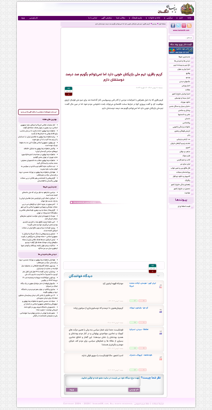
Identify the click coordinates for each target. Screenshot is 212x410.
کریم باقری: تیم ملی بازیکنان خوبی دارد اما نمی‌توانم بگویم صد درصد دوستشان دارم (122, 24)
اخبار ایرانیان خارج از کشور (182, 94)
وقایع (189, 73)
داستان (189, 118)
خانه (189, 18)
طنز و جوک (187, 156)
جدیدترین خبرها (186, 57)
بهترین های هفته (49, 119)
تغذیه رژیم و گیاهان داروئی (182, 143)
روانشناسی (188, 123)
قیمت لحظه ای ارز (185, 206)
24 (135, 348)
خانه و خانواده (153, 18)
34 (135, 322)
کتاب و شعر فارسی (185, 160)
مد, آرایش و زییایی (185, 139)
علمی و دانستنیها (185, 114)
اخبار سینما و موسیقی (184, 98)
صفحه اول (162, 24)
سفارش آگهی (106, 18)
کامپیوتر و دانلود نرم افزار (183, 176)
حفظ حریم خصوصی (141, 403)
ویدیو (154, 24)
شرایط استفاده (158, 403)
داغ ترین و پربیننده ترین (183, 65)
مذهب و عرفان (186, 151)
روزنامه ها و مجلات (184, 172)
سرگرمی (168, 18)
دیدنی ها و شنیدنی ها (183, 61)
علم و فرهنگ (135, 18)
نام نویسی (33, 18)
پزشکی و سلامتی (185, 110)
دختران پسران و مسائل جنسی (181, 106)
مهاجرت (189, 193)
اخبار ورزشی (187, 86)
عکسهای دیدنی (186, 81)
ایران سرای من (186, 164)
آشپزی (189, 147)
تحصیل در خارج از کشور (183, 189)
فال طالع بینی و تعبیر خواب (182, 168)
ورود (23, 18)
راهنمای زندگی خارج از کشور (182, 184)
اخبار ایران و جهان (185, 69)
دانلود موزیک (187, 102)
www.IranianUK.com (181, 30)
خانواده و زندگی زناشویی (183, 127)
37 (135, 301)
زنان (190, 135)
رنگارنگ (189, 180)
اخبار (179, 18)
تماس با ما (92, 18)
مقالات (189, 90)
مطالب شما (120, 18)
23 (135, 370)
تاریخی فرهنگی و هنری (183, 131)
